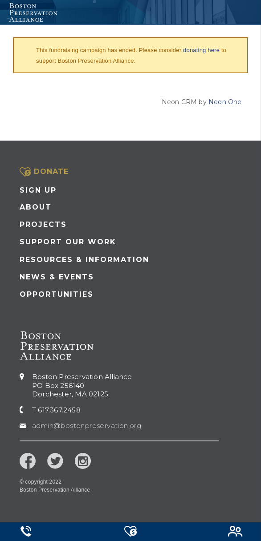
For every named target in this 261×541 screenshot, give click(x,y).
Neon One (225, 102)
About (36, 207)
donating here (201, 50)
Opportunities (57, 294)
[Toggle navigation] (251, 12)
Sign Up (38, 190)
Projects (43, 224)
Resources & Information (84, 259)
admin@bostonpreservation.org (86, 425)
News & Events (57, 277)
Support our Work (68, 242)
